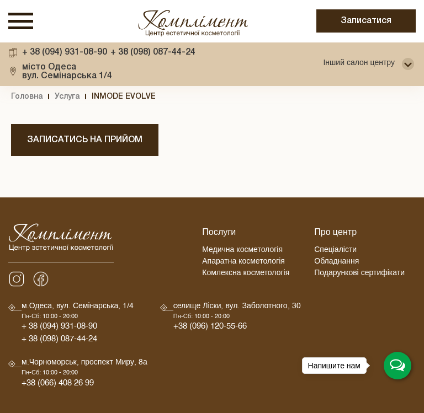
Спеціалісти (335, 251)
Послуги (219, 234)
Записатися (366, 21)
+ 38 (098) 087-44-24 (152, 52)
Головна (27, 96)
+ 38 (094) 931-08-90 (64, 52)
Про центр (335, 234)
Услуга (67, 96)
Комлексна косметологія (245, 274)
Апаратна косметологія (243, 263)
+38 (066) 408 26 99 (58, 385)
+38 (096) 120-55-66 (210, 328)
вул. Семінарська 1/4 (67, 71)
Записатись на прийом (84, 140)
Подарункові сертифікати (359, 274)
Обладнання (336, 263)
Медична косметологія (242, 251)
